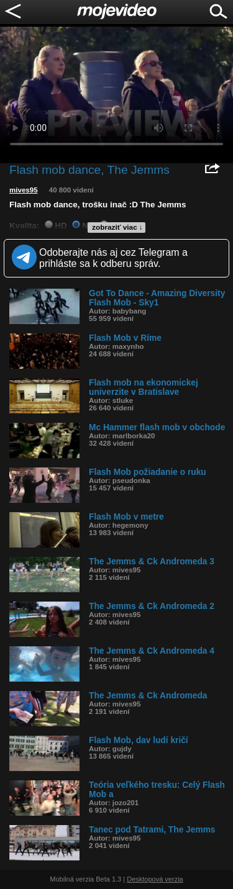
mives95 (23, 190)
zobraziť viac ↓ (117, 227)
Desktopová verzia (155, 879)
